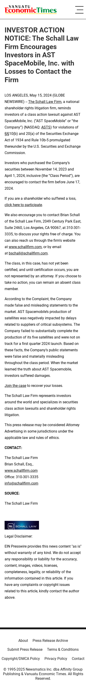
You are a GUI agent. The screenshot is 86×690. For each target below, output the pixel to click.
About (23, 640)
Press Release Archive (50, 640)
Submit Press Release (24, 649)
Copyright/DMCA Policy (21, 658)
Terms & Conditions (63, 649)
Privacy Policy (55, 658)
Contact (78, 658)
